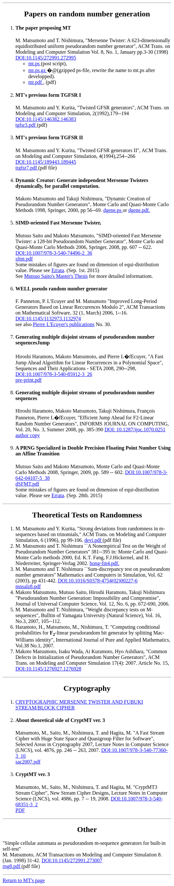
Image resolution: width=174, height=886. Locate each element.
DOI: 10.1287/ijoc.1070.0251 (135, 429)
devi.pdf (93, 540)
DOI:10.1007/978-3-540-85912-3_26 (53, 374)
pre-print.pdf (28, 380)
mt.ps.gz (37, 70)
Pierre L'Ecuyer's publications (63, 324)
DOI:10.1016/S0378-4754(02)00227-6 (98, 580)
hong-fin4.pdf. (104, 563)
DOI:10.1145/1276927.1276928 (48, 668)
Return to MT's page (24, 880)
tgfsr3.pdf (26, 125)
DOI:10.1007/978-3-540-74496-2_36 (53, 253)
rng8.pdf (12, 866)
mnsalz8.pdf (28, 586)
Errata (57, 270)
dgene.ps (113, 210)
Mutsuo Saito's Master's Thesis (56, 276)
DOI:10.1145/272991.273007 (71, 860)
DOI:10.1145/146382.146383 (45, 119)
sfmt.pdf (24, 258)
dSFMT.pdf (27, 484)
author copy (27, 435)
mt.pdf (35, 82)
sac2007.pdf (28, 761)
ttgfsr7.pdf (26, 167)
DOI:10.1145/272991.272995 (45, 57)
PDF (20, 810)
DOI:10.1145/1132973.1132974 (48, 318)
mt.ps (34, 63)
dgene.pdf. (139, 210)
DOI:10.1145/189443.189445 (45, 162)
